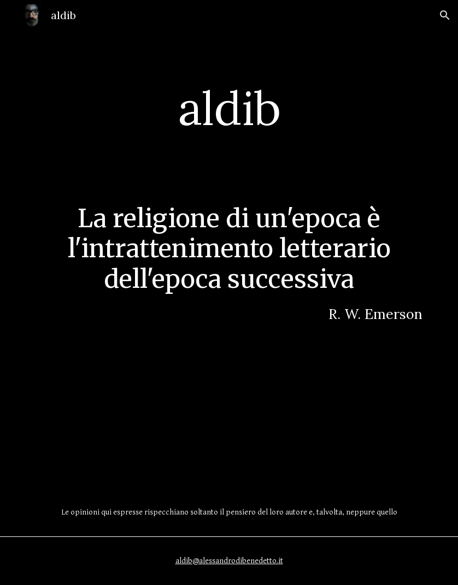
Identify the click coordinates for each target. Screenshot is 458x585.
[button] (445, 15)
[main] (228, 107)
